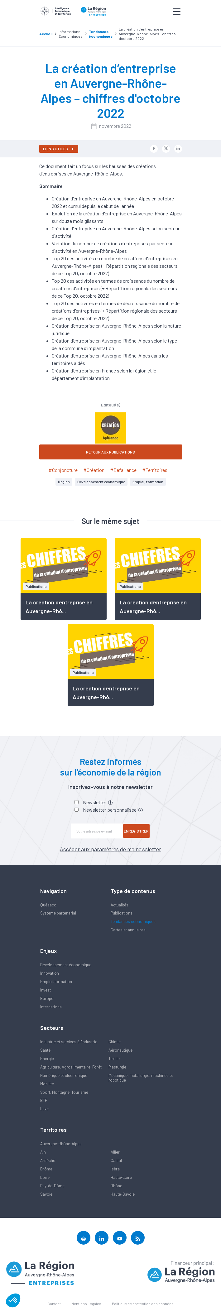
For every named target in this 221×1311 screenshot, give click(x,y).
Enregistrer (136, 831)
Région (64, 481)
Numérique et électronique (63, 1075)
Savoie (46, 1194)
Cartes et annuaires (128, 929)
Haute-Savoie (123, 1194)
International (51, 1006)
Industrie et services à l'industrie (68, 1041)
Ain (43, 1152)
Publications (121, 912)
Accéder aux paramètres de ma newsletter (110, 849)
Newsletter (98, 802)
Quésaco (48, 904)
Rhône (116, 1185)
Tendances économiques (133, 921)
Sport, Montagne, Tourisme (64, 1092)
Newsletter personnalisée (113, 810)
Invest (45, 989)
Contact (54, 1303)
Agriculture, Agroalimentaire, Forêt (71, 1066)
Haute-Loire (121, 1177)
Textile (114, 1058)
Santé (45, 1050)
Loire (45, 1177)
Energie (47, 1058)
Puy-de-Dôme (52, 1185)
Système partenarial (58, 912)
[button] (13, 1300)
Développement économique (101, 481)
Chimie (114, 1041)
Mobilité (47, 1083)
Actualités (119, 904)
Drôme (46, 1168)
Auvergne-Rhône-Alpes (61, 1143)
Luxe (44, 1108)
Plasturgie (117, 1066)
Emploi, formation (147, 481)
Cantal (116, 1160)
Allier (115, 1152)
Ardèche (47, 1160)
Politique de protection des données (143, 1303)
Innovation (49, 973)
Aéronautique (120, 1050)
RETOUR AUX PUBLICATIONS (110, 452)
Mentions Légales (86, 1303)
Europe (46, 998)
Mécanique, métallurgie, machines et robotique (140, 1078)
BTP (43, 1100)
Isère (115, 1168)
